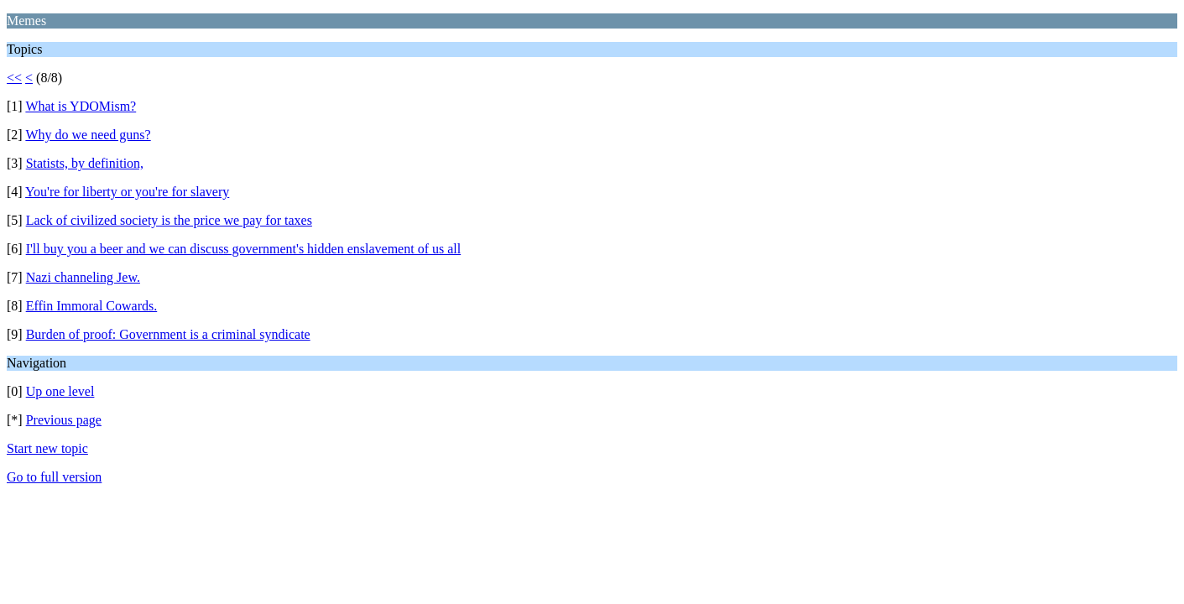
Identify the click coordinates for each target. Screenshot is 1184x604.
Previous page (64, 420)
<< (14, 77)
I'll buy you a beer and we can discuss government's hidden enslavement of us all (244, 249)
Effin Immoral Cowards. (92, 306)
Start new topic (47, 448)
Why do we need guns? (87, 135)
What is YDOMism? (80, 106)
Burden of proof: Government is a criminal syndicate (168, 334)
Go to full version (54, 477)
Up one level (60, 391)
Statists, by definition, (84, 163)
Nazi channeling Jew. (83, 277)
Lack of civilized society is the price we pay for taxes (169, 220)
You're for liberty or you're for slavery (127, 192)
